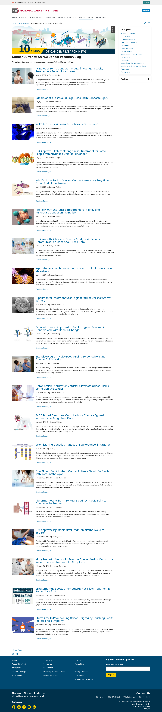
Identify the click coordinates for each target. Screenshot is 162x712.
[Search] (146, 10)
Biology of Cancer (128, 33)
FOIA (77, 668)
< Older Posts (17, 650)
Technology (125, 69)
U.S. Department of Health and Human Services (134, 702)
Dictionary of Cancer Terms (54, 671)
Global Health (126, 51)
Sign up (111, 675)
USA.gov (147, 709)
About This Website (19, 664)
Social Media (17, 675)
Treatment (125, 72)
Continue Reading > (43, 89)
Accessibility (79, 664)
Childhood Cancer (128, 39)
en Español (16, 668)
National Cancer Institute (141, 706)
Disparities (125, 45)
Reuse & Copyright (19, 671)
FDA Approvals (127, 48)
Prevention (125, 57)
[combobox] (130, 10)
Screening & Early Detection (132, 63)
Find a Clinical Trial (50, 675)
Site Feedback (144, 697)
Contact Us (47, 664)
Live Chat (99, 697)
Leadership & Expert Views (131, 54)
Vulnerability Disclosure (84, 679)
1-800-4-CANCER (113, 697)
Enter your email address (116, 665)
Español (146, 2)
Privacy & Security (81, 671)
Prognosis (125, 60)
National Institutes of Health (140, 704)
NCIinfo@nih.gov (129, 697)
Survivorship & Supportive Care (133, 66)
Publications (48, 668)
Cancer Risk (125, 36)
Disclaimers (79, 675)
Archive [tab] (136, 79)
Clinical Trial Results (129, 42)
